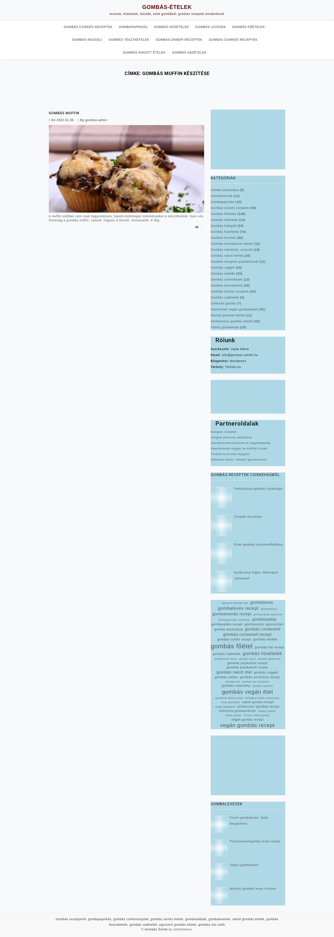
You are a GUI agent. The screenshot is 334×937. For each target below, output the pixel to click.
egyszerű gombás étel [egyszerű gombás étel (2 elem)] (235, 603)
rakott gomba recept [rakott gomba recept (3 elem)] (258, 702)
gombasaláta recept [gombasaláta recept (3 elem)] (227, 624)
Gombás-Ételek (167, 7)
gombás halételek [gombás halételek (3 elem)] (227, 654)
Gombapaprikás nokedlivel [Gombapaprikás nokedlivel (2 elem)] (234, 619)
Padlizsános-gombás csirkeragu (258, 488)
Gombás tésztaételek (129, 39)
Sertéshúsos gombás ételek (232, 321)
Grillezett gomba (223, 303)
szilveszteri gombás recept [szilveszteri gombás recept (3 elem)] (258, 706)
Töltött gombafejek (225, 327)
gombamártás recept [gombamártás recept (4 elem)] (231, 614)
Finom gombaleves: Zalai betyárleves (249, 820)
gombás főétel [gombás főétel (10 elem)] (232, 646)
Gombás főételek (248, 27)
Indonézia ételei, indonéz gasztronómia (239, 459)
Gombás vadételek (189, 52)
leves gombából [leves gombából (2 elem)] (230, 702)
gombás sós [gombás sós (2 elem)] (233, 681)
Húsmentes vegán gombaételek (234, 309)
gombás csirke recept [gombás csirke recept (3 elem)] (234, 639)
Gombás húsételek (171, 27)
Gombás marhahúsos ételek (232, 243)
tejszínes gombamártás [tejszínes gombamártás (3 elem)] (237, 711)
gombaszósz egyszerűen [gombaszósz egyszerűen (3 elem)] (264, 624)
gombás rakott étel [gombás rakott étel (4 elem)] (234, 672)
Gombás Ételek (156, 929)
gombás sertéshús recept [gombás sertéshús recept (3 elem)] (260, 677)
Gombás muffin (64, 113)
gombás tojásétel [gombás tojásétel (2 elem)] (263, 686)
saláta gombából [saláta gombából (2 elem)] (225, 706)
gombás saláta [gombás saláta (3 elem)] (226, 677)
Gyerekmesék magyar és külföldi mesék (239, 448)
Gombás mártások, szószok (232, 249)
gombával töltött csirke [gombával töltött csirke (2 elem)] (229, 698)
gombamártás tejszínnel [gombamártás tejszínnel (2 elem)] (267, 614)
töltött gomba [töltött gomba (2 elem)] (234, 715)
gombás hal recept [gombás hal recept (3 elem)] (269, 647)
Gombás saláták (223, 273)
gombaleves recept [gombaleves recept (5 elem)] (238, 608)
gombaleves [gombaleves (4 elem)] (261, 602)
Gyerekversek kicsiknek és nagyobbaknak (240, 443)
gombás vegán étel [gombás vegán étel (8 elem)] (247, 692)
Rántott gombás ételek (228, 315)
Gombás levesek (210, 27)
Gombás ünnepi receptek (179, 39)
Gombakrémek (222, 196)
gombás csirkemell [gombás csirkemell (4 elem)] (263, 629)
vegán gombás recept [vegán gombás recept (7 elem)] (247, 725)
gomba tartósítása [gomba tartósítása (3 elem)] (228, 629)
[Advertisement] (248, 139)
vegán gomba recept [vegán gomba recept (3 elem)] (247, 719)
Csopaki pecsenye (248, 516)
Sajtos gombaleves (244, 865)
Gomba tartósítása (225, 190)
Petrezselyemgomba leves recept (255, 841)
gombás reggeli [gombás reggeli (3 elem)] (266, 672)
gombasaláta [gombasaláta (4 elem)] (264, 619)
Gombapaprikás (133, 27)
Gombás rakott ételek (144, 52)
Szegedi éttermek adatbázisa (231, 437)
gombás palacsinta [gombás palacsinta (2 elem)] (269, 658)
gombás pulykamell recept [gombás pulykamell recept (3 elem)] (247, 667)
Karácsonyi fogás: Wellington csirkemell (256, 575)
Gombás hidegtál (223, 225)
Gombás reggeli (87, 39)
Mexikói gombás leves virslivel (253, 888)
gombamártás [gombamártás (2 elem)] (269, 609)
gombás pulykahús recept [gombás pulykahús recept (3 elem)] (247, 663)
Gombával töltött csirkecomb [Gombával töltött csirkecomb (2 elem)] (262, 698)
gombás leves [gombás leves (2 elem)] (247, 658)
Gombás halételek (224, 220)
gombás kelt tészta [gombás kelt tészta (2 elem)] (225, 658)
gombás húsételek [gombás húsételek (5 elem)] (262, 653)
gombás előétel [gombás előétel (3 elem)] (265, 639)
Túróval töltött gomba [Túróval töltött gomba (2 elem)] (256, 715)
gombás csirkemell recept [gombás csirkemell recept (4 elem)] (247, 634)
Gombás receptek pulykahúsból (234, 261)
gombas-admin (96, 120)
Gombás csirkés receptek (88, 27)
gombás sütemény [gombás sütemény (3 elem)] (236, 685)
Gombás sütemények (226, 279)
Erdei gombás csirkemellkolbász (258, 544)
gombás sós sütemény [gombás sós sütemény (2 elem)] (255, 681)
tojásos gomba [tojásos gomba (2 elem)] (267, 711)
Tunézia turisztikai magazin (230, 454)
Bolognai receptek (223, 431)
